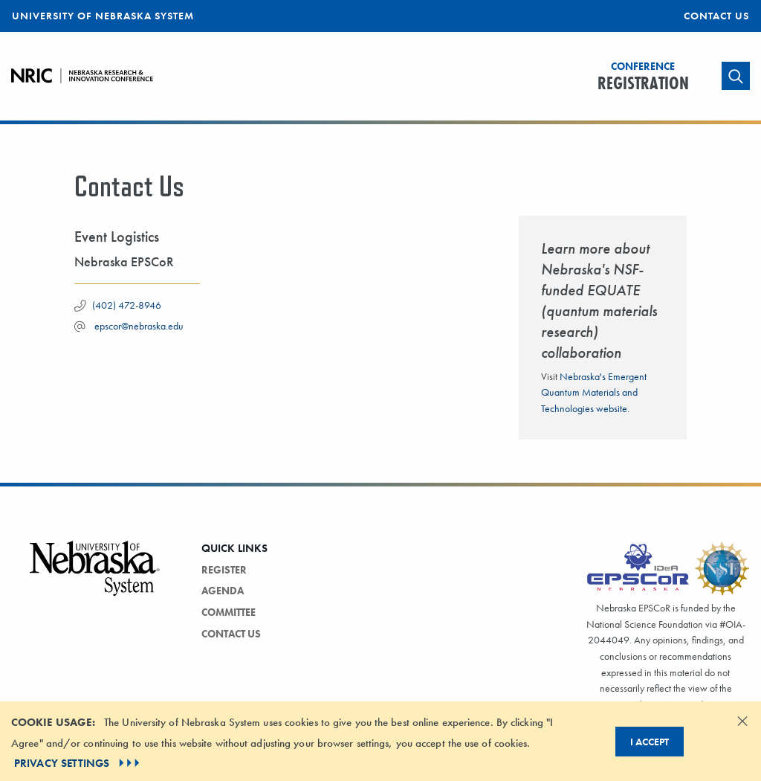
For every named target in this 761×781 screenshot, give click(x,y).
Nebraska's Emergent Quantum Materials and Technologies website (594, 392)
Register (224, 569)
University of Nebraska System (103, 15)
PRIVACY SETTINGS (78, 763)
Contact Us (716, 15)
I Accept (649, 741)
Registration (643, 77)
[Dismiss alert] (742, 720)
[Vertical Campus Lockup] (95, 577)
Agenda (222, 590)
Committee (228, 612)
